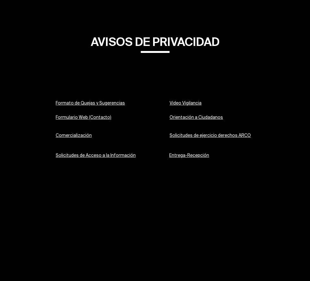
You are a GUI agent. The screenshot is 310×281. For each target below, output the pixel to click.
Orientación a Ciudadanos (196, 117)
